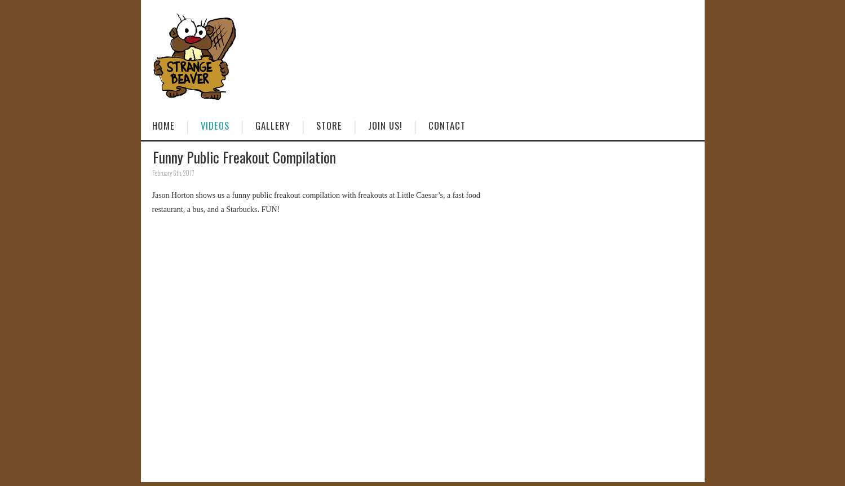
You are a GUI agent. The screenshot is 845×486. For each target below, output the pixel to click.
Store (329, 125)
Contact (447, 125)
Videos (215, 125)
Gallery (272, 125)
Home (163, 125)
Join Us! (385, 125)
